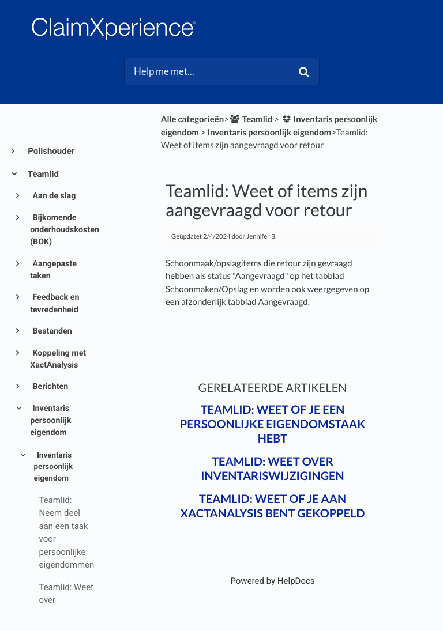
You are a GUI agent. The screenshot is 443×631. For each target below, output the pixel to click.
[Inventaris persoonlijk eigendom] (269, 132)
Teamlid (42, 174)
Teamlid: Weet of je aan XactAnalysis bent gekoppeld (272, 506)
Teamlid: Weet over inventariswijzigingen (272, 469)
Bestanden (51, 331)
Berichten (49, 386)
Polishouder (50, 151)
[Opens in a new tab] (272, 581)
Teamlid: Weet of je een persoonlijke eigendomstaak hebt (272, 424)
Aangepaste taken (53, 270)
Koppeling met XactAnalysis (58, 359)
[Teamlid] (250, 119)
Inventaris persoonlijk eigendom (50, 421)
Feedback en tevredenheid (54, 303)
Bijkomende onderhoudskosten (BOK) (61, 230)
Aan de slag (53, 196)
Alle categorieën (192, 119)
